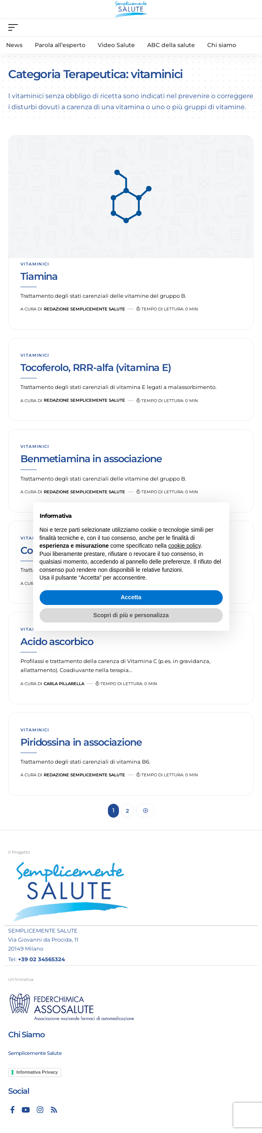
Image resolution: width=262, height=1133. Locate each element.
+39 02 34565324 (41, 959)
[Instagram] (40, 1110)
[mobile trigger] (15, 27)
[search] (248, 27)
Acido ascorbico (56, 641)
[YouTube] (26, 1110)
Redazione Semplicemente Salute (84, 309)
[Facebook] (12, 1110)
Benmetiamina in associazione (91, 459)
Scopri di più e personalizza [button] (130, 615)
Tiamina (39, 276)
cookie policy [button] (184, 545)
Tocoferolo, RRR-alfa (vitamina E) (95, 367)
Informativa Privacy (37, 1072)
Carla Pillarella (64, 683)
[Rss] (54, 1110)
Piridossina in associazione (81, 742)
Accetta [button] (131, 597)
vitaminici (34, 264)
